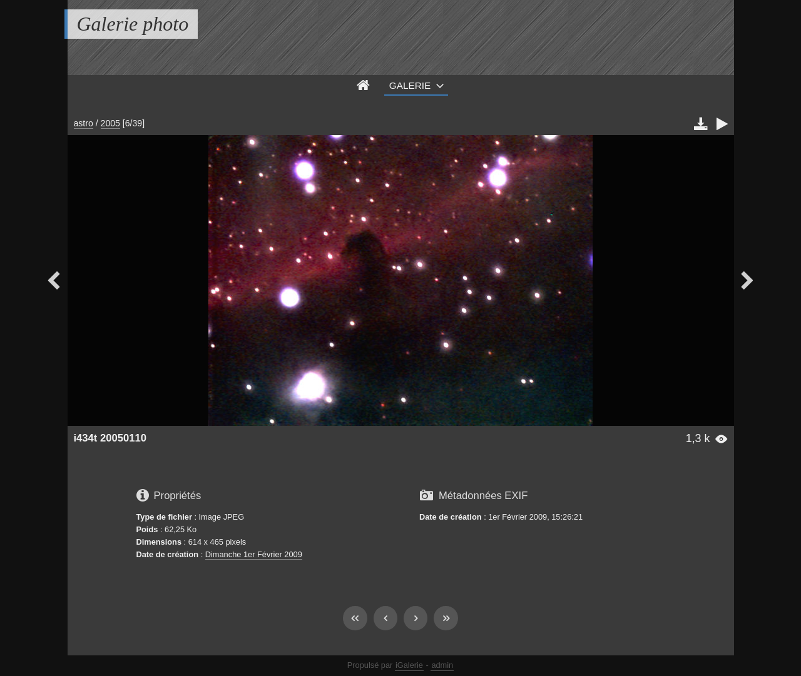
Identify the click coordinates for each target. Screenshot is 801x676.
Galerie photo (133, 24)
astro (83, 123)
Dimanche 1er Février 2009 (253, 554)
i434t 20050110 (110, 438)
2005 (110, 123)
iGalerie (409, 665)
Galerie (410, 85)
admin (442, 665)
